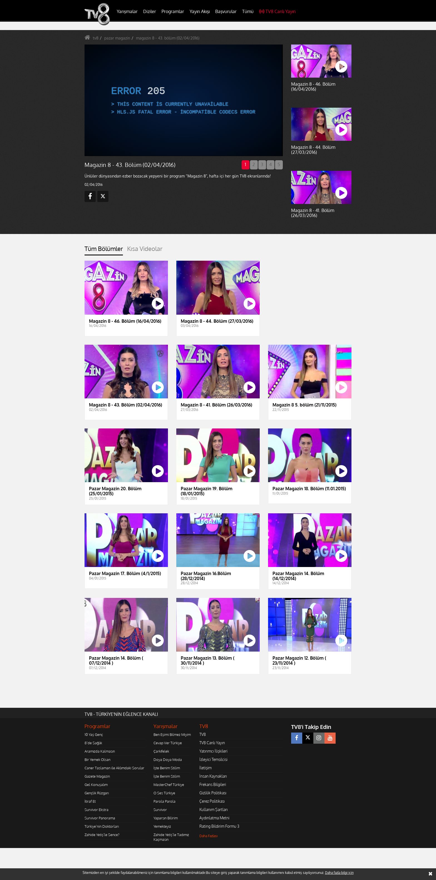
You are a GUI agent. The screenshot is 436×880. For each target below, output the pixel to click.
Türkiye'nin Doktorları (102, 826)
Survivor (160, 809)
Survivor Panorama (100, 818)
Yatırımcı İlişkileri (213, 751)
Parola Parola (164, 801)
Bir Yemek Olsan (97, 759)
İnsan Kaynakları (213, 776)
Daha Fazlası (208, 836)
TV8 (202, 734)
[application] (183, 100)
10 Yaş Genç (94, 734)
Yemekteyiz (162, 826)
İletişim (205, 767)
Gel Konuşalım (96, 784)
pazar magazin (117, 38)
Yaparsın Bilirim (165, 818)
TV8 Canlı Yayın (277, 11)
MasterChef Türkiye (168, 784)
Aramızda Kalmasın (100, 751)
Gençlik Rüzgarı (97, 793)
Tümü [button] (248, 11)
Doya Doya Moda (167, 759)
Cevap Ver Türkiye (167, 743)
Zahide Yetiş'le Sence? (102, 834)
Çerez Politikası (212, 801)
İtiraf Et (90, 801)
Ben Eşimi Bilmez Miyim (172, 734)
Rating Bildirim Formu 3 (219, 826)
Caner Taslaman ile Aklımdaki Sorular (114, 768)
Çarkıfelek (161, 751)
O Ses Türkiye (164, 793)
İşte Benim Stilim (166, 768)
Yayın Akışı (200, 11)
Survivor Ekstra (96, 809)
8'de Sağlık (93, 743)
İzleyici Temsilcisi (213, 759)
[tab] (104, 250)
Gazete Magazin (97, 776)
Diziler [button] (149, 11)
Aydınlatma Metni (214, 817)
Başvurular (226, 11)
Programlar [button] (173, 11)
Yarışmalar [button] (127, 11)
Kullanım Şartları (213, 809)
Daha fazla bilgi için (339, 873)
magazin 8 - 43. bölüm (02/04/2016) (167, 38)
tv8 (95, 38)
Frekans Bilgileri (212, 784)
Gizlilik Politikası (212, 792)
